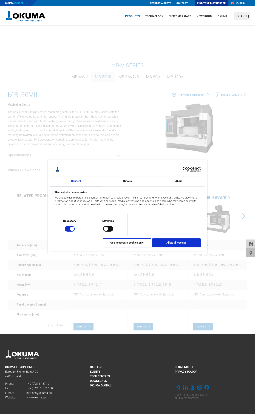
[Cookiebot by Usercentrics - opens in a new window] (185, 169)
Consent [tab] (76, 181)
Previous (131, 262)
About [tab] (178, 181)
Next (243, 262)
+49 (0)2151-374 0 (38, 383)
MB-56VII (103, 123)
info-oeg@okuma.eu (39, 393)
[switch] (105, 228)
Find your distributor (191, 141)
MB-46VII (80, 123)
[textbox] (242, 16)
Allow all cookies (176, 242)
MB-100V (175, 123)
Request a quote (231, 141)
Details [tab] (127, 181)
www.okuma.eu (36, 397)
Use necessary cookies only (127, 242)
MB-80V (153, 123)
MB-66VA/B (128, 123)
